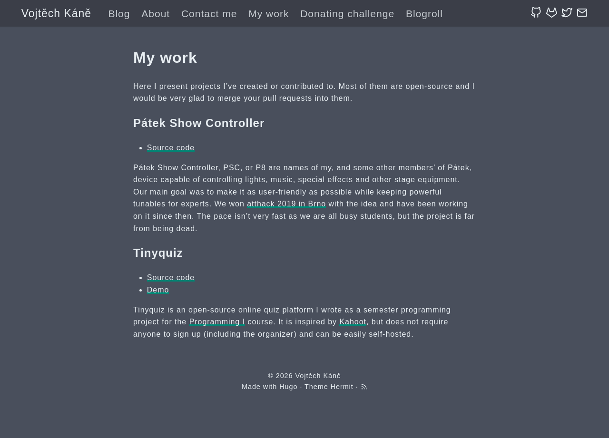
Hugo (288, 386)
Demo (158, 290)
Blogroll (424, 13)
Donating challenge (347, 13)
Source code (171, 148)
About (155, 13)
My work (268, 13)
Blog (119, 13)
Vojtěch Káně (56, 13)
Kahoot (352, 322)
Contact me (209, 13)
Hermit (342, 386)
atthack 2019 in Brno (286, 204)
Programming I (217, 322)
